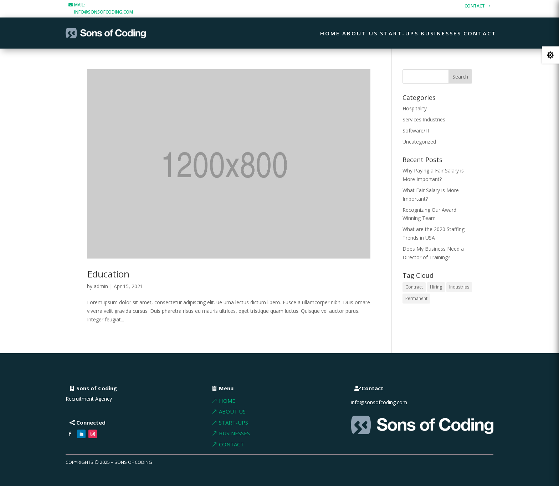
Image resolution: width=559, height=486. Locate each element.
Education (108, 273)
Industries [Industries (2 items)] (459, 287)
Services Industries (423, 119)
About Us (360, 34)
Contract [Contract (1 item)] (414, 287)
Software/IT (416, 130)
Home (330, 34)
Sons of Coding (96, 388)
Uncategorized (419, 141)
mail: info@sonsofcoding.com (103, 8)
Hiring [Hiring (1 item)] (436, 287)
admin (101, 286)
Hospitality (414, 108)
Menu (226, 388)
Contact (475, 6)
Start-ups (399, 34)
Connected (91, 422)
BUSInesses (234, 433)
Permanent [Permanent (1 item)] (416, 298)
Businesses (441, 34)
